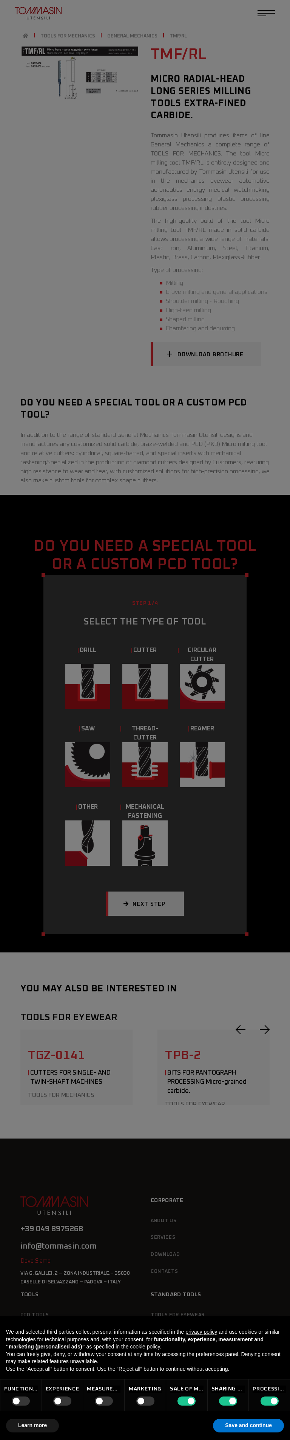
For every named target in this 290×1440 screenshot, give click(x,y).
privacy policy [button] (201, 1332)
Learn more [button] (32, 1425)
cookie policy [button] (145, 1347)
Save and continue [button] (248, 1425)
